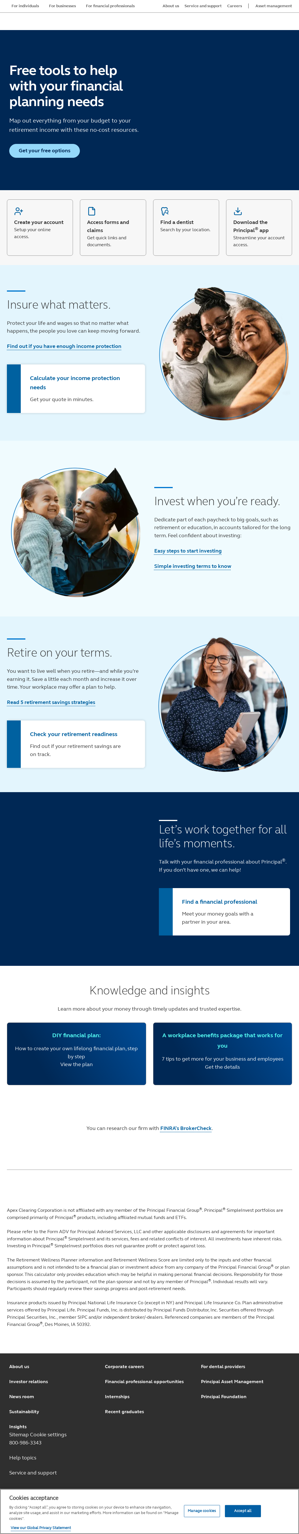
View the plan (76, 1064)
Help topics (22, 1458)
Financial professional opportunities (144, 1381)
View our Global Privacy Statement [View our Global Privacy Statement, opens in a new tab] (41, 1528)
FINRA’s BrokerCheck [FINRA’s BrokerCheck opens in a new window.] (186, 1128)
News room (21, 1396)
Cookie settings (48, 1434)
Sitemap (19, 1434)
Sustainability (24, 1411)
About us (19, 1366)
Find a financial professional (219, 901)
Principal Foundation (224, 1396)
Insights (18, 1426)
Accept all (242, 1511)
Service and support (33, 1473)
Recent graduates (124, 1411)
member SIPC (73, 1317)
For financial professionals (110, 5)
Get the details (222, 1067)
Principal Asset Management (232, 1381)
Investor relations (28, 1381)
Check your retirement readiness (73, 734)
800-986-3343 (25, 1442)
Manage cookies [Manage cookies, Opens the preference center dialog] (202, 1511)
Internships (117, 1396)
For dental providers (223, 1366)
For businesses (62, 5)
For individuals (25, 5)
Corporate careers (124, 1366)
